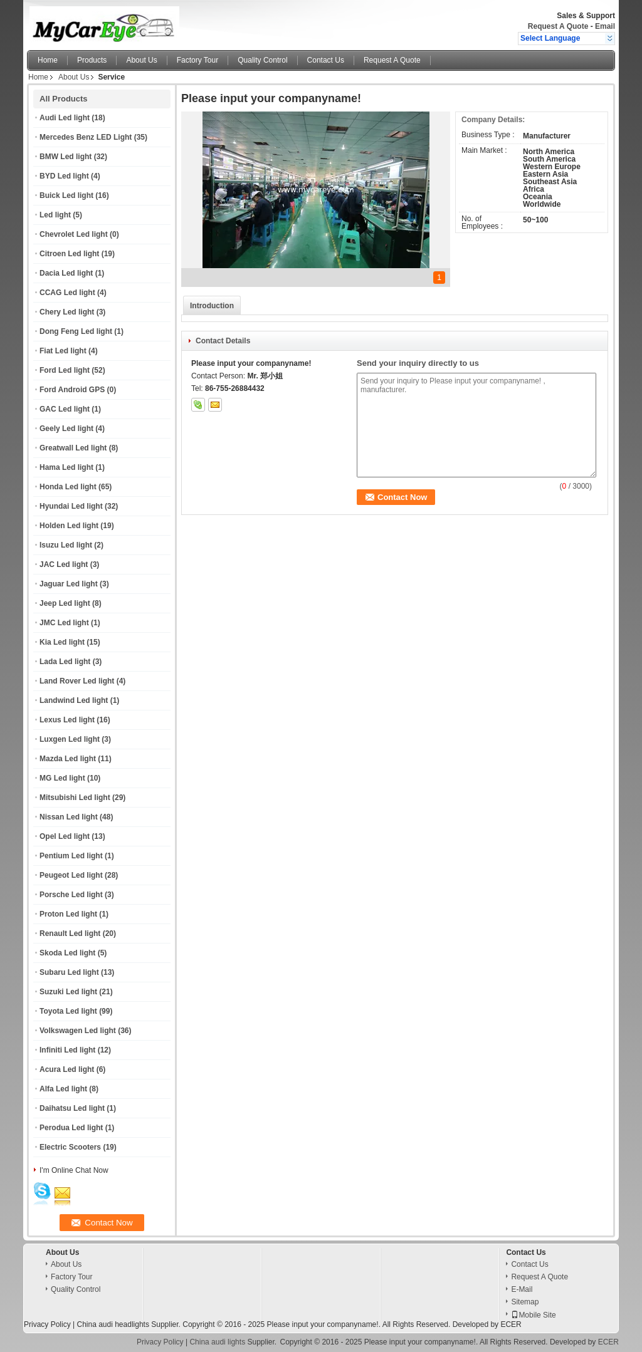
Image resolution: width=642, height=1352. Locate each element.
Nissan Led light (68, 817)
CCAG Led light (67, 292)
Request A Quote (558, 26)
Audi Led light (64, 117)
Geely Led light (66, 428)
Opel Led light (64, 836)
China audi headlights (112, 1324)
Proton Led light (68, 914)
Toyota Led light (68, 1011)
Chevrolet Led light (73, 234)
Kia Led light (62, 642)
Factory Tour (197, 60)
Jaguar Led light (68, 584)
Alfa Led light (63, 1088)
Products (92, 60)
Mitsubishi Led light (74, 797)
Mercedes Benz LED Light (85, 137)
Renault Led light (69, 933)
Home (48, 60)
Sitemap (525, 1301)
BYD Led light (64, 176)
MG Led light (62, 778)
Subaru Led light (69, 972)
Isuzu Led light (65, 545)
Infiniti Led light (67, 1050)
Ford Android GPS (72, 389)
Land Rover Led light (76, 681)
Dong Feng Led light (75, 331)
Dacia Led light (66, 273)
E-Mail (521, 1289)
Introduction (212, 305)
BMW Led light (65, 156)
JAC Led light (63, 564)
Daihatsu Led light (72, 1108)
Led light (55, 215)
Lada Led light (64, 661)
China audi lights (217, 1342)
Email (605, 26)
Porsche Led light (71, 894)
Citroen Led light (69, 253)
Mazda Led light (67, 758)
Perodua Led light (71, 1127)
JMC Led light (64, 622)
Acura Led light (66, 1069)
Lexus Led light (67, 719)
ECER (510, 1324)
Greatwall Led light (73, 448)
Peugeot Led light (71, 875)
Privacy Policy (47, 1324)
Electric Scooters (70, 1147)
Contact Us (325, 60)
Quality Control (262, 60)
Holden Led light (68, 525)
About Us (141, 60)
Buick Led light (66, 195)
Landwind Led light (73, 700)
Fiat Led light (63, 350)
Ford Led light (64, 370)
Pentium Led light (71, 855)
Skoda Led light (67, 953)
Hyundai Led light (71, 506)
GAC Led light (64, 409)
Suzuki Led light (68, 991)
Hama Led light (66, 467)
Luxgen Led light (69, 739)
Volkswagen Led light (77, 1030)
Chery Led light (66, 312)
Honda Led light (68, 486)
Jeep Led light (64, 603)
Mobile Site (533, 1315)
